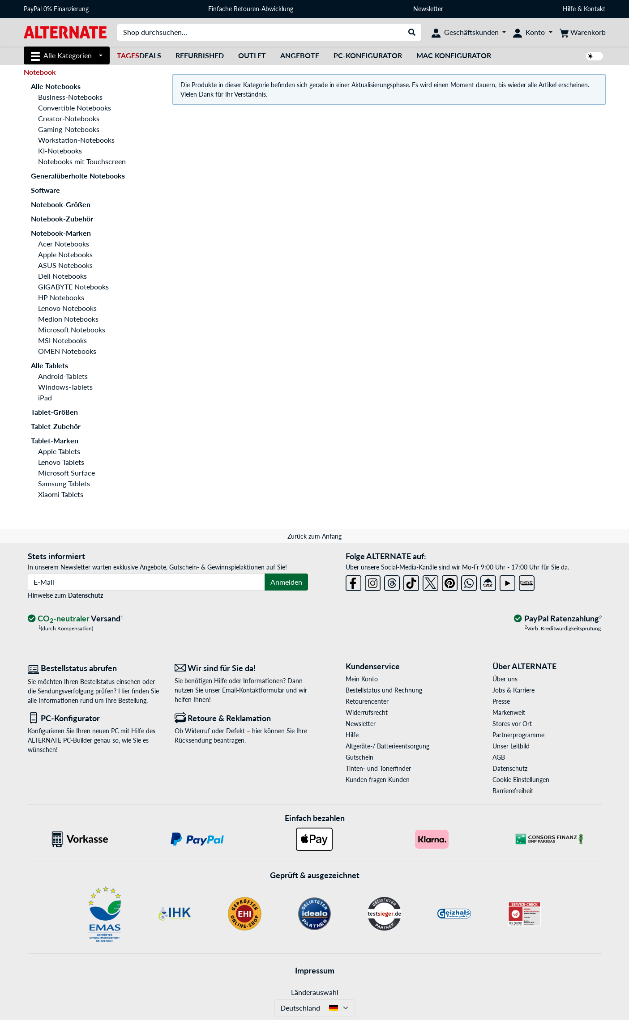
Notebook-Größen (60, 204)
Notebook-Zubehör (62, 218)
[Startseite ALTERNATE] (65, 31)
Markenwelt (508, 712)
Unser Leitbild (511, 746)
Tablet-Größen (54, 412)
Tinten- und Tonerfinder (378, 768)
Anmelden (286, 582)
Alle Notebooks (56, 86)
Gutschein (359, 757)
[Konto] (532, 32)
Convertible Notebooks (74, 107)
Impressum (314, 970)
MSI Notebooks (62, 340)
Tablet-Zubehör (56, 426)
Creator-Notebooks (68, 118)
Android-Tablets (63, 376)
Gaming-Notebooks (68, 129)
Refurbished (199, 55)
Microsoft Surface (66, 472)
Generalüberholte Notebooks (78, 175)
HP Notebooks (61, 297)
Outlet (252, 55)
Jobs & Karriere (513, 690)
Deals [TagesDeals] (139, 55)
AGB (498, 757)
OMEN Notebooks (67, 351)
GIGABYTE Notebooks (73, 286)
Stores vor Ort (512, 723)
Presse (501, 701)
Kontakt (594, 9)
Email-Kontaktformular (253, 690)
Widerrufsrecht (367, 712)
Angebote (299, 55)
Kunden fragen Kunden (378, 779)
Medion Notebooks (68, 318)
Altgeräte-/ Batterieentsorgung (387, 746)
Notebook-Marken (61, 233)
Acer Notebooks (63, 243)
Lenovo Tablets (61, 462)
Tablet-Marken (54, 440)
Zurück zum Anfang (314, 536)
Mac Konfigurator (453, 55)
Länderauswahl (314, 992)
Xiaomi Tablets (60, 494)
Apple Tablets (59, 451)
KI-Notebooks (60, 150)
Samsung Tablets (64, 483)
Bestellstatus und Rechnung (384, 690)
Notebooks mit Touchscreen (82, 161)
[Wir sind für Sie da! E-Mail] (241, 668)
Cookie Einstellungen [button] (520, 779)
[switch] (594, 56)
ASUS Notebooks (65, 265)
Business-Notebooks (70, 97)
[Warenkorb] (583, 32)
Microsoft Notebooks (71, 329)
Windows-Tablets (65, 386)
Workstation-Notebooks (76, 140)
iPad (45, 397)
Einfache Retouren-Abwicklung (250, 9)
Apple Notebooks (65, 254)
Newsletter (428, 9)
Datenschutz (85, 595)
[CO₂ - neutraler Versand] (76, 619)
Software (45, 190)
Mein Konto (362, 679)
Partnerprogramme (518, 735)
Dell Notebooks (62, 276)
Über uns (505, 679)
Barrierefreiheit (512, 791)
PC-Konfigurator (368, 55)
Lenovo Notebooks (67, 308)
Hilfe (569, 9)
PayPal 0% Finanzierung (56, 9)
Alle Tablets (49, 365)
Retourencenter (367, 701)
